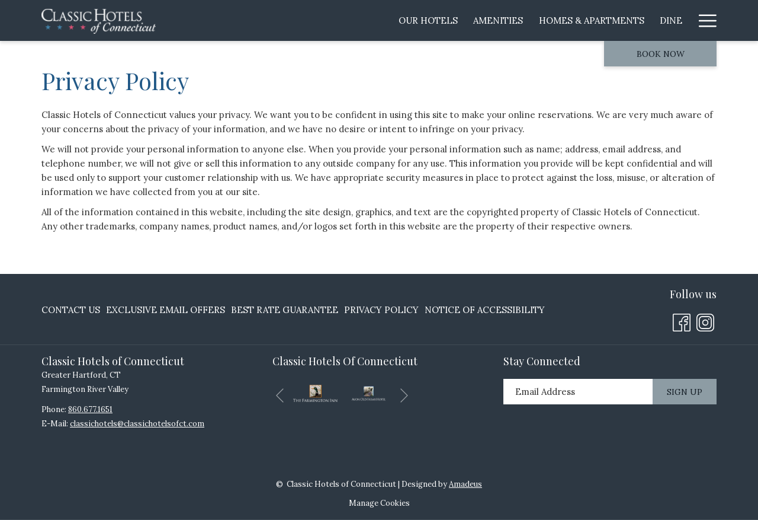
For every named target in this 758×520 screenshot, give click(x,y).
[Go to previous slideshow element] (279, 395)
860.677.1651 (90, 409)
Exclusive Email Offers (165, 309)
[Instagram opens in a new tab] (705, 321)
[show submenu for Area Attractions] (626, 20)
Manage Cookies (379, 503)
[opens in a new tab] (315, 392)
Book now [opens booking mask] (661, 54)
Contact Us (70, 309)
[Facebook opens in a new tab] (681, 321)
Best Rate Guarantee (284, 309)
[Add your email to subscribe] (578, 391)
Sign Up (684, 392)
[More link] (703, 20)
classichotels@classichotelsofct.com (137, 424)
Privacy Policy (381, 309)
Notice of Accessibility (485, 309)
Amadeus (465, 484)
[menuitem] (255, 20)
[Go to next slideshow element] (404, 395)
